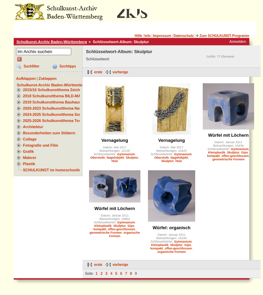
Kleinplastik (216, 152)
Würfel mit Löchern (228, 135)
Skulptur (132, 157)
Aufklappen (26, 78)
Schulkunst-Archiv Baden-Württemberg (51, 42)
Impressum (162, 36)
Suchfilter (31, 66)
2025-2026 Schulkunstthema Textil (53, 121)
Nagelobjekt (115, 157)
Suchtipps (68, 66)
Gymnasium (126, 154)
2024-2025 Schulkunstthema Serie (53, 114)
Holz (115, 161)
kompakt (213, 156)
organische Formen (171, 252)
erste (98, 72)
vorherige (120, 72)
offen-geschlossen (235, 156)
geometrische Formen (228, 159)
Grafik (28, 151)
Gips (244, 152)
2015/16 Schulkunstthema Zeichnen (55, 90)
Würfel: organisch (172, 227)
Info (148, 36)
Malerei (29, 158)
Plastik (29, 164)
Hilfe (138, 36)
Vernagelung (114, 140)
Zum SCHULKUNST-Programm (222, 36)
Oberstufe (97, 157)
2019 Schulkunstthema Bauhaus (52, 102)
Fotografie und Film (40, 145)
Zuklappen (48, 78)
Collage (30, 139)
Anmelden (237, 42)
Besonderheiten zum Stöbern (49, 133)
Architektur (33, 127)
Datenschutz (183, 36)
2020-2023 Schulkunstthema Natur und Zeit (61, 108)
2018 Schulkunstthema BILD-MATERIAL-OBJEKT (67, 96)
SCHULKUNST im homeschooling (53, 170)
